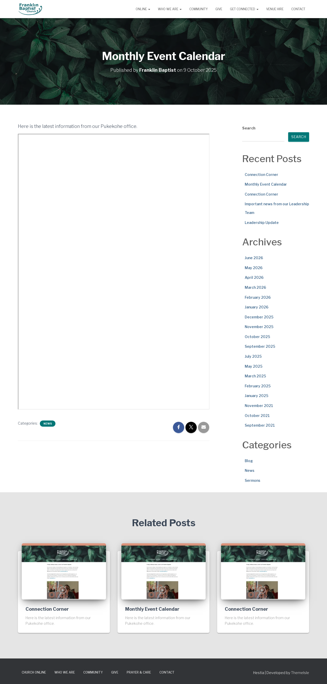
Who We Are (170, 9)
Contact (298, 9)
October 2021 (257, 415)
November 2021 (259, 405)
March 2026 (255, 287)
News (47, 423)
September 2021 (260, 425)
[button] (149, 9)
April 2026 (254, 277)
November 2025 (259, 327)
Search (248, 128)
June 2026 (254, 257)
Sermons (252, 480)
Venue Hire (275, 9)
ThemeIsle (300, 672)
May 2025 (253, 366)
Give (218, 9)
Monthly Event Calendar (266, 184)
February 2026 (258, 297)
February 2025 (258, 385)
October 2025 (257, 336)
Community (198, 9)
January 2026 (256, 307)
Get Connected (244, 9)
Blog (249, 460)
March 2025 (255, 376)
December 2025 (259, 317)
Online (143, 9)
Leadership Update (262, 222)
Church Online (34, 672)
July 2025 (253, 356)
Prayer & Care (139, 672)
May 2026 (254, 267)
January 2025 (256, 395)
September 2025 (260, 346)
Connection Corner (261, 174)
